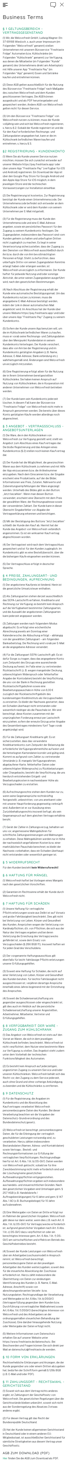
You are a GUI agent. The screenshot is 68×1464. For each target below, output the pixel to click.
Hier (5, 1458)
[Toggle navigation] (5, 5)
